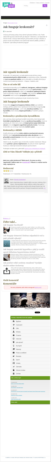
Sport (16, 359)
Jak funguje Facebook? (13, 225)
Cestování (17, 324)
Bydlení (16, 321)
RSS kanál (17, 457)
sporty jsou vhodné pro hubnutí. (35, 148)
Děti (15, 328)
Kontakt (47, 2)
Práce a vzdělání (19, 352)
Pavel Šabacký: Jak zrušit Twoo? (17, 387)
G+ (45, 188)
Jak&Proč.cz (8, 457)
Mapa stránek (40, 2)
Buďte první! (38, 287)
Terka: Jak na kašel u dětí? (16, 399)
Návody (16, 349)
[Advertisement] (17, 56)
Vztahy (16, 363)
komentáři (26, 162)
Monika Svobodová (20, 179)
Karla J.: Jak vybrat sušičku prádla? (17, 383)
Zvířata (16, 373)
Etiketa (16, 331)
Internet (16, 338)
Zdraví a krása (18, 370)
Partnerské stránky (29, 457)
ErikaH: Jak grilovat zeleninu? (16, 395)
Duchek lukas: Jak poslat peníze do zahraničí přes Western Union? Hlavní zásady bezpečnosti (28, 391)
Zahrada (16, 366)
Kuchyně (17, 345)
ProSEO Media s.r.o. (42, 457)
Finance (16, 335)
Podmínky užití (22, 457)
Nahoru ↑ (7, 218)
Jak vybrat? (17, 342)
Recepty (16, 356)
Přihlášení (32, 2)
